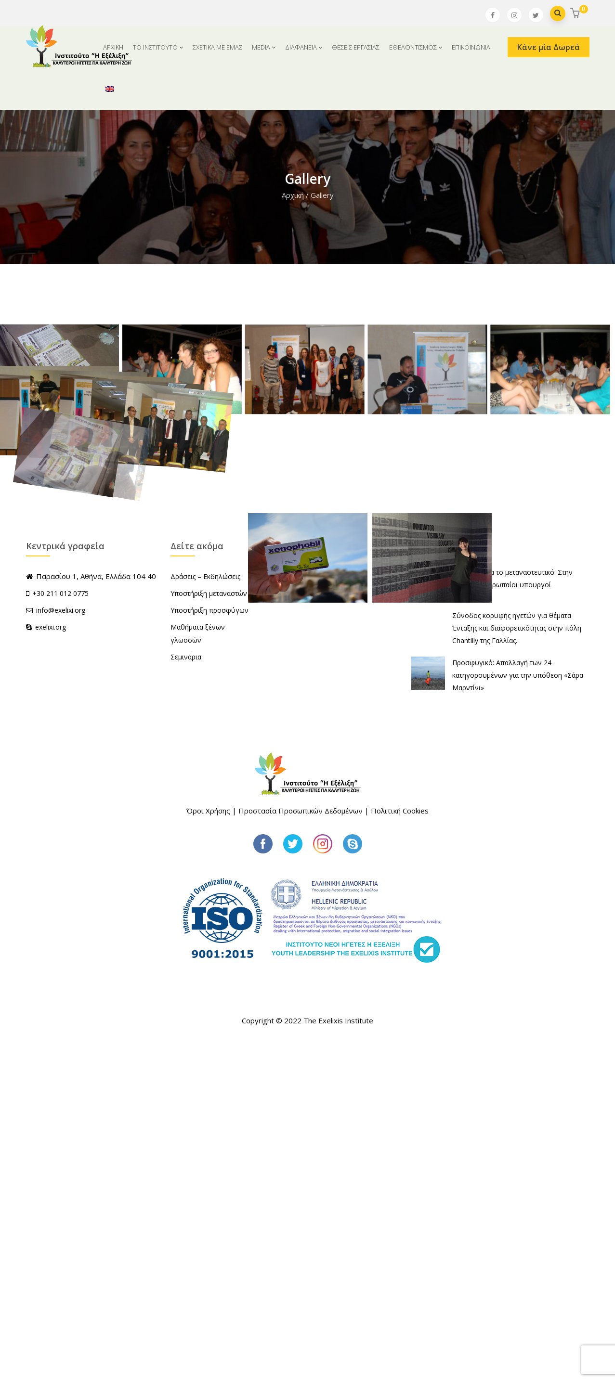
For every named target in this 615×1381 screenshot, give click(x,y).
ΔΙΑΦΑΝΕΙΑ (303, 47)
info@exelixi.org (55, 949)
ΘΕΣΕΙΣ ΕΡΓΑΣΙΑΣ (355, 47)
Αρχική (293, 195)
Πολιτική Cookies (400, 1150)
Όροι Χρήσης (208, 1150)
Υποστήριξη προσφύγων (209, 949)
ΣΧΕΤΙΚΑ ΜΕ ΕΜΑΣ (217, 47)
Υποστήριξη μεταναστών (208, 932)
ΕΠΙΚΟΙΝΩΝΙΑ (471, 47)
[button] (576, 14)
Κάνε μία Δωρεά (548, 47)
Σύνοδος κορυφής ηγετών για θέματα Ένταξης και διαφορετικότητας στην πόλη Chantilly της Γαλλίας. (516, 967)
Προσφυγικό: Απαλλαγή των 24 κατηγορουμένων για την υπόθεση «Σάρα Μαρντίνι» (517, 1014)
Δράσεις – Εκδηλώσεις (205, 915)
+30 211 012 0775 (60, 932)
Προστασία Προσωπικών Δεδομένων (300, 1150)
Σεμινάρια (185, 996)
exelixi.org (46, 966)
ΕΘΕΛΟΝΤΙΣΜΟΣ (415, 47)
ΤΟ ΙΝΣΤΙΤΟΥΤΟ (158, 47)
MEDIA (263, 47)
